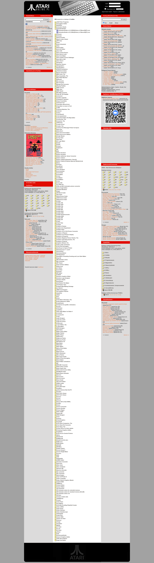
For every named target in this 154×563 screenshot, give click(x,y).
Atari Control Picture (61, 52)
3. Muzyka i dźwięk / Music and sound (112, 74)
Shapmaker (59, 458)
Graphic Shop (59, 229)
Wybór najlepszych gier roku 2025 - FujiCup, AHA (38, 36)
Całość (29, 216)
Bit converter (59, 81)
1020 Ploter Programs (62, 22)
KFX (57, 296)
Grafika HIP (59, 208)
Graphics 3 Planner (61, 233)
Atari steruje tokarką (108, 332)
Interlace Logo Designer (62, 278)
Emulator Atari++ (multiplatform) (34, 129)
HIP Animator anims (61, 259)
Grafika (58, 201)
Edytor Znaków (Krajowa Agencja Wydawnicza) (69, 161)
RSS (49, 21)
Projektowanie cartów (108, 313)
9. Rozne (105, 272)
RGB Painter (59, 443)
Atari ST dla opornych (31, 115)
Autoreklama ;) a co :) (108, 33)
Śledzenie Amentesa (108, 206)
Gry (106, 23)
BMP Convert (59, 87)
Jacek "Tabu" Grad (107, 213)
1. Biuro (105, 252)
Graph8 (58, 224)
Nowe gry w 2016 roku (31, 109)
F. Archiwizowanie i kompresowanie (113, 285)
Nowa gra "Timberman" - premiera (111, 64)
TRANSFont (59, 498)
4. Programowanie (108, 260)
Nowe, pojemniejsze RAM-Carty (111, 226)
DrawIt (57, 144)
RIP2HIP (58, 445)
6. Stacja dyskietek (108, 265)
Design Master (60, 136)
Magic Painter (59, 333)
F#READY (105, 200)
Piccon (57, 398)
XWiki (27, 170)
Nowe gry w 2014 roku (31, 117)
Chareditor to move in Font (63, 106)
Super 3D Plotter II (61, 476)
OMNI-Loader (59, 383)
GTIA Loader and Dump (62, 244)
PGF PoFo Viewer (60, 395)
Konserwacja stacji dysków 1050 (34, 100)
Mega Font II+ (59, 351)
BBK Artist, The (60, 74)
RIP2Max (58, 446)
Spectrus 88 (59, 468)
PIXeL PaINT (59, 411)
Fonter (57, 176)
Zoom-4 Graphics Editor (62, 537)
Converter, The (60, 121)
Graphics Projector (61, 241)
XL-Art (57, 528)
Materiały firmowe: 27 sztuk (33, 161)
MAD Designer (60, 328)
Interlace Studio (60, 279)
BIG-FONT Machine (61, 77)
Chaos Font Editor (61, 101)
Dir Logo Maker (60, 141)
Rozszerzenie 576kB (108, 325)
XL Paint (58, 527)
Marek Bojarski (106, 218)
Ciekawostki (106, 61)
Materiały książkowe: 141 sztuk (34, 160)
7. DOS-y (105, 267)
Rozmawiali (105, 192)
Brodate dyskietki (30, 59)
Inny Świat (28, 243)
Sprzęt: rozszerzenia (108, 231)
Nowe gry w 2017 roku (31, 105)
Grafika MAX (59, 211)
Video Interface (60, 510)
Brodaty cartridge (30, 39)
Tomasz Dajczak (107, 196)
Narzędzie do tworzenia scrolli (33, 96)
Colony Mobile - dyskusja (31, 258)
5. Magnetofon (107, 262)
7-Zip (39, 216)
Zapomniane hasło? (107, 11)
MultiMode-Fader (60, 371)
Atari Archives (29, 174)
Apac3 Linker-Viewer (61, 39)
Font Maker (59, 174)
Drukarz (58, 146)
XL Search (28, 177)
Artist (57, 42)
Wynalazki (104, 302)
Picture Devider (60, 408)
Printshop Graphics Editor (63, 430)
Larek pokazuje (30, 106)
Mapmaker (58, 344)
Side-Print (58, 463)
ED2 (57, 151)
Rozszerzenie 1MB (108, 318)
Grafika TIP (59, 219)
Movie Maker (59, 360)
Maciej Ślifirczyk (107, 215)
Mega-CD (105, 43)
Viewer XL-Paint (60, 518)
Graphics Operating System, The (65, 239)
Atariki (27, 169)
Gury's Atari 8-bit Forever (32, 171)
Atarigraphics (59, 66)
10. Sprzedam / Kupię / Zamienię (111, 83)
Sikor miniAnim (60, 466)
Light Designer (60, 318)
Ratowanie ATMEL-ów (108, 311)
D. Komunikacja (107, 280)
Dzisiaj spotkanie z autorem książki (35, 40)
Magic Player (59, 334)
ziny (115, 187)
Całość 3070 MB (30, 210)
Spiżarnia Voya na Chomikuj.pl (33, 164)
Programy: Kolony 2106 (109, 230)
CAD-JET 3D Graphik (61, 94)
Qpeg (57, 435)
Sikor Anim (59, 465)
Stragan (104, 225)
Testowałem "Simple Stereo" (110, 316)
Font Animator (60, 171)
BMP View (58, 89)
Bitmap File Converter (62, 84)
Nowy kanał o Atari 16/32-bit (33, 33)
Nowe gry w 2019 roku (31, 104)
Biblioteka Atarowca (30, 133)
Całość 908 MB (107, 290)
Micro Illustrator (60, 353)
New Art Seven (60, 378)
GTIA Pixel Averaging (61, 246)
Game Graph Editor (61, 188)
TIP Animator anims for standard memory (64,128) (69, 492)
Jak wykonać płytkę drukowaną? (111, 323)
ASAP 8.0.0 (29, 54)
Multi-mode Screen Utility (63, 370)
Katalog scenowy (106, 170)
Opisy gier (27, 219)
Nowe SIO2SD (106, 309)
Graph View (59, 223)
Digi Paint (58, 139)
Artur (57, 45)
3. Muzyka (106, 257)
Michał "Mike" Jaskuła (108, 199)
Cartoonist (58, 96)
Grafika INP (59, 209)
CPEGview (58, 122)
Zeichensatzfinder (61, 535)
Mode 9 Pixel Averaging (62, 358)
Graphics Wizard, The (62, 243)
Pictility (58, 403)
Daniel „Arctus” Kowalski (109, 201)
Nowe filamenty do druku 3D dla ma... (112, 46)
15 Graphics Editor (61, 23)
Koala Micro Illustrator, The (63, 299)
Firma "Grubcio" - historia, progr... (111, 58)
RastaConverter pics (61, 440)
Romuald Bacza (107, 205)
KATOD (105, 202)
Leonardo (58, 313)
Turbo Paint (59, 501)
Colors (57, 112)
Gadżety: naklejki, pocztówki (110, 232)
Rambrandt (59, 436)
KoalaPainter (59, 303)
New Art (58, 375)
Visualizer (58, 523)
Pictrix (57, 405)
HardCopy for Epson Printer (63, 248)
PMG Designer (60, 415)
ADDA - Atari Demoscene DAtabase (111, 167)
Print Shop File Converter (63, 425)
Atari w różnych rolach (108, 329)
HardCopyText (59, 254)
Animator (58, 34)
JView (57, 294)
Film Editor (59, 167)
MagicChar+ (59, 336)
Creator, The (59, 126)
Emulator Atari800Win (31, 126)
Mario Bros (28, 228)
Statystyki (27, 260)
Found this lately (107, 48)
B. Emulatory (106, 275)
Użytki (110, 23)
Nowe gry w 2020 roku (31, 103)
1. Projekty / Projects (108, 71)
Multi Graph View (60, 368)
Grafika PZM (59, 213)
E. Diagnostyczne (108, 283)
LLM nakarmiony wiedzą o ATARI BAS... (113, 35)
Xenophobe (29, 229)
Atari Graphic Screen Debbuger (64, 57)
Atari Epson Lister (61, 54)
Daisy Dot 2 (59, 131)
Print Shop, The (60, 426)
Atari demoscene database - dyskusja (35, 256)
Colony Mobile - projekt (31, 259)
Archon (27, 237)
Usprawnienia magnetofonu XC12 (34, 99)
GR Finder (58, 194)
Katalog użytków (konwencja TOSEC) (112, 293)
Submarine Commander (32, 221)
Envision (58, 164)
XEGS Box (105, 328)
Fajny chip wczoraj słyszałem (110, 40)
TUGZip (42, 216)
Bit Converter (59, 82)
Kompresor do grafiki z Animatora (65, 304)
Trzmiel (58, 500)
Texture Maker (59, 486)
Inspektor (28, 244)
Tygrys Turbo (106, 315)
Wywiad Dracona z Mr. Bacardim (111, 195)
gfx (126, 174)
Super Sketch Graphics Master (64, 480)
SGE (57, 456)
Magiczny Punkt (60, 340)
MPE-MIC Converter (61, 365)
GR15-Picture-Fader (61, 196)
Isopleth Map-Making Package (64, 286)
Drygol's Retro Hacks (31, 175)
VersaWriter (59, 503)
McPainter (58, 349)
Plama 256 (58, 413)
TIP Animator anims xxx (62, 493)
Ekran (57, 162)
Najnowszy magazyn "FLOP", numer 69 (36, 28)
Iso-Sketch (59, 288)
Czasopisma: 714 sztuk (32, 157)
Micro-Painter (59, 355)
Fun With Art (59, 184)
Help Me (58, 258)
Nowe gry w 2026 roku (31, 94)
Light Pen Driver (60, 321)
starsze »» (49, 67)
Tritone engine (29, 118)
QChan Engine (29, 119)
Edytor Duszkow (60, 152)
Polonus (58, 418)
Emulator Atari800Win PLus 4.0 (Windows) (37, 127)
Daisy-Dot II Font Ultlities (62, 134)
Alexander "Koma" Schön (109, 214)
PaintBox (58, 388)
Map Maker (59, 343)
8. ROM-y (105, 270)
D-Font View (59, 137)
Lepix (57, 316)
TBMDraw (58, 483)
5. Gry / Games (107, 76)
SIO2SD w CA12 (107, 310)
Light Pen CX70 (60, 319)
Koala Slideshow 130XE (62, 301)
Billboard (58, 79)
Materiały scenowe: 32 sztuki (33, 159)
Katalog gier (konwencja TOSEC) (34, 213)
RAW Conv (59, 441)
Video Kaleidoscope (61, 512)
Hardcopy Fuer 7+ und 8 (62, 249)
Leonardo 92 (59, 314)
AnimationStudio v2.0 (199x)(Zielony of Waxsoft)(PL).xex (73, 32)
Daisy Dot (58, 129)
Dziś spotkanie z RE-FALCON (33, 50)
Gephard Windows (61, 189)
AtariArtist (58, 62)
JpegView (58, 293)
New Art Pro (59, 376)
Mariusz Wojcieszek (108, 204)
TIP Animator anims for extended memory (67, 490)
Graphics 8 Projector (61, 236)
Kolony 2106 (29, 232)
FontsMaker (59, 179)
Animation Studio (60, 27)
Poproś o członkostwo (119, 11)
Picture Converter (60, 406)
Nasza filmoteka (30, 62)
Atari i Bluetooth (107, 306)
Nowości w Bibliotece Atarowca (34, 42)
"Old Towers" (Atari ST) (32, 220)
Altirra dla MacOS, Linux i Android (111, 30)
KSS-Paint (58, 308)
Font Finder (59, 172)
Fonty (57, 181)
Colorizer (58, 111)
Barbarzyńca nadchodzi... (32, 48)
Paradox (58, 391)
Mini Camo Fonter (61, 356)
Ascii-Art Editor (60, 49)
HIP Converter (59, 261)
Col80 (57, 107)
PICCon (58, 400)
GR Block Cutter (60, 192)
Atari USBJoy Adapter (108, 229)
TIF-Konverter (59, 488)
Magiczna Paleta (60, 338)
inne (38, 208)
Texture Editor (59, 485)
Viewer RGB (59, 517)
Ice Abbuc (58, 268)
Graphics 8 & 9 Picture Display (64, 234)
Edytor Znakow (60, 157)
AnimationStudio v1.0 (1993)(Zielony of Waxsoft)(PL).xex (73, 30)
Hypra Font (59, 266)
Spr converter (59, 471)
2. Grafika (105, 255)
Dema (116, 23)
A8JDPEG (58, 25)
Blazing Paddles (60, 86)
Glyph (57, 191)
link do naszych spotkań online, (111, 98)
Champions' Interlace (61, 99)
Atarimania (28, 173)
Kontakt (27, 179)
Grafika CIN (59, 206)
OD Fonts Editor (60, 381)
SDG (57, 455)
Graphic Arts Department (62, 228)
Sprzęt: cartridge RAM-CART (110, 234)
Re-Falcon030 (29, 49)
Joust (27, 225)
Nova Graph (59, 380)
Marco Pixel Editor (61, 348)
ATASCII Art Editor (61, 71)
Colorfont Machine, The (62, 109)
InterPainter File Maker (62, 283)
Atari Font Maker (60, 56)
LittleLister (59, 323)
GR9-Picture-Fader (61, 199)
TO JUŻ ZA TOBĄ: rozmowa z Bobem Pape (114, 209)
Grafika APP (59, 204)
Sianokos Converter (61, 461)
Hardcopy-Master (60, 253)
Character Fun (60, 102)
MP (56, 363)
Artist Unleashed (60, 44)
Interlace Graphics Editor (63, 276)
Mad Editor (59, 329)
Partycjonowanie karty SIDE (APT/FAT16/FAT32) (38, 112)
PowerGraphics (60, 420)
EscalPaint (59, 166)
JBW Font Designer (61, 289)
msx (121, 179)
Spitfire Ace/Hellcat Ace (32, 234)
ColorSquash (59, 114)
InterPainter (59, 281)
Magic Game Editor (61, 331)
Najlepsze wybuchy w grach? (110, 56)
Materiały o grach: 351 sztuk (33, 162)
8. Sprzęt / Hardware (108, 80)
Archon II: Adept (30, 233)
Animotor (58, 36)
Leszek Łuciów (106, 208)
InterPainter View (60, 284)
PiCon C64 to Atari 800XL (63, 401)
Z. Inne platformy (108, 288)
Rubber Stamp (60, 448)
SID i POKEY (106, 38)
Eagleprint (58, 147)
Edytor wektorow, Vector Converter (65, 156)
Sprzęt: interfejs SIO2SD (109, 239)
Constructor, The (60, 119)
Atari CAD (58, 51)
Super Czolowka (60, 478)
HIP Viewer (59, 263)
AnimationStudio (60, 28)
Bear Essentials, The (61, 76)
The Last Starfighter (31, 238)
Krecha (58, 306)
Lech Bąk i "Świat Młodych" (110, 197)
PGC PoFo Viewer (61, 393)
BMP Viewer (59, 91)
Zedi (57, 533)
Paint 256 (58, 385)
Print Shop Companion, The (63, 423)
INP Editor (58, 273)
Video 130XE (59, 507)
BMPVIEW (28, 114)
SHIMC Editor (59, 460)
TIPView (58, 495)
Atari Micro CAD (60, 59)
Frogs (27, 223)
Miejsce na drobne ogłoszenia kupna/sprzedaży (115, 235)
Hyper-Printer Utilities (62, 264)
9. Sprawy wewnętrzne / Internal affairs (113, 82)
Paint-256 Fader (60, 386)
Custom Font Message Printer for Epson (67, 127)
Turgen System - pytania (109, 53)
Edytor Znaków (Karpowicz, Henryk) (66, 159)
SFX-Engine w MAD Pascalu (33, 95)
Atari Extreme (29, 53)
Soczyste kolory (107, 327)
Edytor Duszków (60, 154)
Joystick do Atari (107, 314)
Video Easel (59, 508)
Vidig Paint (59, 515)
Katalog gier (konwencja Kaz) (33, 188)
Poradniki (27, 92)
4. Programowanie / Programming (111, 75)
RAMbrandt (59, 438)
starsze (50, 122)
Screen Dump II (60, 450)
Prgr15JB (58, 421)
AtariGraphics (59, 67)
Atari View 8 (59, 60)
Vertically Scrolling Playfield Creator (66, 505)
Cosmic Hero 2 (106, 66)
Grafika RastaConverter (62, 214)
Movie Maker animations (62, 361)
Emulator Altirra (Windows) (32, 130)
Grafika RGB (59, 216)
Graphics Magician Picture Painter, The (66, 238)
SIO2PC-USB (106, 307)
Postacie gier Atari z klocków (33, 57)
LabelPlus (58, 309)
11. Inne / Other (107, 84)
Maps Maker (59, 346)
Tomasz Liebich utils (61, 496)
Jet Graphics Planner (61, 291)
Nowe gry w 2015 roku (31, 110)
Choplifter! (28, 224)
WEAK (57, 525)
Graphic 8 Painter (60, 226)
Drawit (57, 142)
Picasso (58, 396)
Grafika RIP (59, 218)
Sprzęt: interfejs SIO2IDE (109, 238)
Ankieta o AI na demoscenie (33, 31)
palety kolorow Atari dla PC (63, 390)
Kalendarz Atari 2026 (31, 60)
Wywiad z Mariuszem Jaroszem (111, 193)
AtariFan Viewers (60, 64)
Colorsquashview (60, 116)
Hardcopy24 (59, 251)
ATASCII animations (61, 69)
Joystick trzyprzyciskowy (109, 319)
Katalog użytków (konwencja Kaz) (111, 245)
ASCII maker (59, 47)
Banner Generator (61, 72)
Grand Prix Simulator (31, 246)
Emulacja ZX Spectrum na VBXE (34, 108)
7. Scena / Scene (107, 79)
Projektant (58, 431)
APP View (58, 40)
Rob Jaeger (106, 211)
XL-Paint (58, 530)
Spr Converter (59, 473)
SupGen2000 (59, 481)
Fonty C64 (58, 182)
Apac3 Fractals (60, 37)
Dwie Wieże (29, 239)
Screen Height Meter (61, 451)
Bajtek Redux (29, 165)
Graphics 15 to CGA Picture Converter (66, 231)
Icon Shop (58, 269)
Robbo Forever (29, 230)
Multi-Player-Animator (62, 373)
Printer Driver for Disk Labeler (64, 428)
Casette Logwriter (61, 97)
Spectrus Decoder (61, 470)
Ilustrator (58, 271)
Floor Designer (60, 169)
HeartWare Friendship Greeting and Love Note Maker (70, 256)
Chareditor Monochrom (62, 104)
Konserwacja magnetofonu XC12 (34, 101)
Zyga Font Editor (60, 540)
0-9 (27, 195)
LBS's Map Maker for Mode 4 (64, 311)
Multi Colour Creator (61, 366)
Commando (29, 226)
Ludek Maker (59, 326)
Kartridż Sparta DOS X (32, 97)
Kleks (57, 298)
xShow (57, 532)
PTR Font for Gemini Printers (64, 433)
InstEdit (58, 274)
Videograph (59, 513)
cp (126, 172)
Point (57, 416)
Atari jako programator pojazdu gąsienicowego (38, 45)
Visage (57, 522)
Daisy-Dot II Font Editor (62, 132)
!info (115, 177)
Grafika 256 (59, 203)
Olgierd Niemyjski (107, 219)
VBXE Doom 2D (107, 51)
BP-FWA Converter (61, 92)
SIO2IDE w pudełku (108, 331)
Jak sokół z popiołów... (31, 55)
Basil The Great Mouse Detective (34, 241)
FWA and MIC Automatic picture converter (67, 186)
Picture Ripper (60, 410)
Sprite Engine (59, 475)
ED (56, 149)
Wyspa (27, 235)
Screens (58, 453)
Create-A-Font (59, 124)
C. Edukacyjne (107, 278)
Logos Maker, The (61, 324)
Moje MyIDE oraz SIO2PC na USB (112, 320)
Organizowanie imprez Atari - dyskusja (35, 255)
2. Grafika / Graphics (108, 73)
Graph (57, 221)
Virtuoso (58, 520)
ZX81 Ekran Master (61, 538)
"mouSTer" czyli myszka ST (110, 227)
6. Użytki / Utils (106, 78)
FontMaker (59, 177)
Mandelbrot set (60, 341)
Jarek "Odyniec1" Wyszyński (110, 217)
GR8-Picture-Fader (61, 197)
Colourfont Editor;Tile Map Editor (65, 117)
